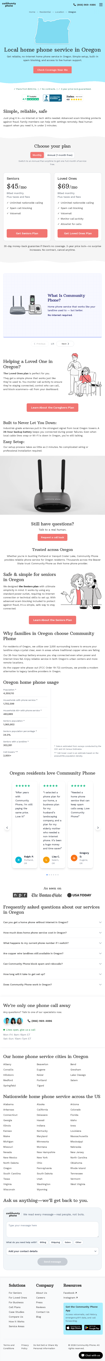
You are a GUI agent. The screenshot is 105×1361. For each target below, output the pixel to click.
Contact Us (42, 1311)
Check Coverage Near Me (52, 69)
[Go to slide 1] (47, 874)
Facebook (70, 1292)
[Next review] (98, 827)
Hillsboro (8, 1074)
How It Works (16, 1321)
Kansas (7, 1130)
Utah (39, 1178)
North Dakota (11, 1162)
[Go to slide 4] (53, 874)
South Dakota (45, 1173)
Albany (7, 1064)
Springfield (9, 1085)
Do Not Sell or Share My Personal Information (45, 1347)
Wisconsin (9, 1189)
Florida (74, 1114)
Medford (8, 1080)
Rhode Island (78, 1168)
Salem (74, 1080)
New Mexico (10, 1157)
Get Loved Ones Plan (78, 233)
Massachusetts (79, 1136)
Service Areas (16, 1326)
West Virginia (77, 1184)
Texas (6, 1178)
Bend (73, 1064)
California (42, 1109)
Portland (42, 1080)
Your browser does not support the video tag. (52, 485)
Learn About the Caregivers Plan (52, 407)
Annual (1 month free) (59, 155)
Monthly (37, 155)
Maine (6, 1136)
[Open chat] (91, 1355)
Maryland (42, 1136)
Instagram (70, 1297)
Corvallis (8, 1069)
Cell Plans (15, 1307)
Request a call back (52, 537)
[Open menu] (101, 4)
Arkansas (8, 1109)
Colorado (75, 1109)
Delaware (42, 1114)
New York (42, 1157)
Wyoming (42, 1189)
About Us (41, 1292)
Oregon (7, 1168)
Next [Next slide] (65, 343)
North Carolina (78, 1157)
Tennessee (76, 1173)
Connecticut (10, 1114)
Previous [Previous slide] (39, 343)
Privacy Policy (25, 1347)
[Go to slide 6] (58, 874)
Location (59, 12)
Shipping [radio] (55, 1242)
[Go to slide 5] (55, 874)
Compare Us (16, 1316)
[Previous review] (7, 827)
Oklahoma (76, 1162)
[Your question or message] (52, 1229)
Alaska (41, 1104)
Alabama (8, 1104)
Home (32, 12)
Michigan (8, 1141)
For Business (16, 1302)
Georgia (7, 1120)
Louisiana (75, 1130)
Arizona (74, 1104)
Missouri (8, 1146)
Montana (42, 1146)
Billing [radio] (43, 1242)
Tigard (40, 1085)
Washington (43, 1184)
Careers (40, 1297)
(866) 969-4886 (86, 4)
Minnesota (43, 1141)
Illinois (7, 1125)
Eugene (41, 1069)
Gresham (75, 1069)
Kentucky (42, 1130)
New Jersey (77, 1152)
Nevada (7, 1152)
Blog (38, 1316)
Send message (52, 1261)
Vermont (75, 1178)
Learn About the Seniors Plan (52, 620)
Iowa (73, 1125)
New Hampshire (46, 1152)
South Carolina (12, 1173)
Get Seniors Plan (27, 233)
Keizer (40, 1074)
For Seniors (15, 1292)
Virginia (7, 1184)
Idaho (73, 1120)
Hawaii (40, 1120)
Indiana (41, 1125)
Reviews (41, 1307)
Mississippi (76, 1141)
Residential (45, 12)
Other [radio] (78, 1242)
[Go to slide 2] (49, 874)
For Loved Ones (18, 1297)
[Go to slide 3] (51, 874)
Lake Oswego (78, 1074)
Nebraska (75, 1146)
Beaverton (42, 1064)
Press (39, 1302)
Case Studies (16, 1311)
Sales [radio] (67, 1242)
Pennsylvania (44, 1168)
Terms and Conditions (8, 1347)
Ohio (39, 1162)
